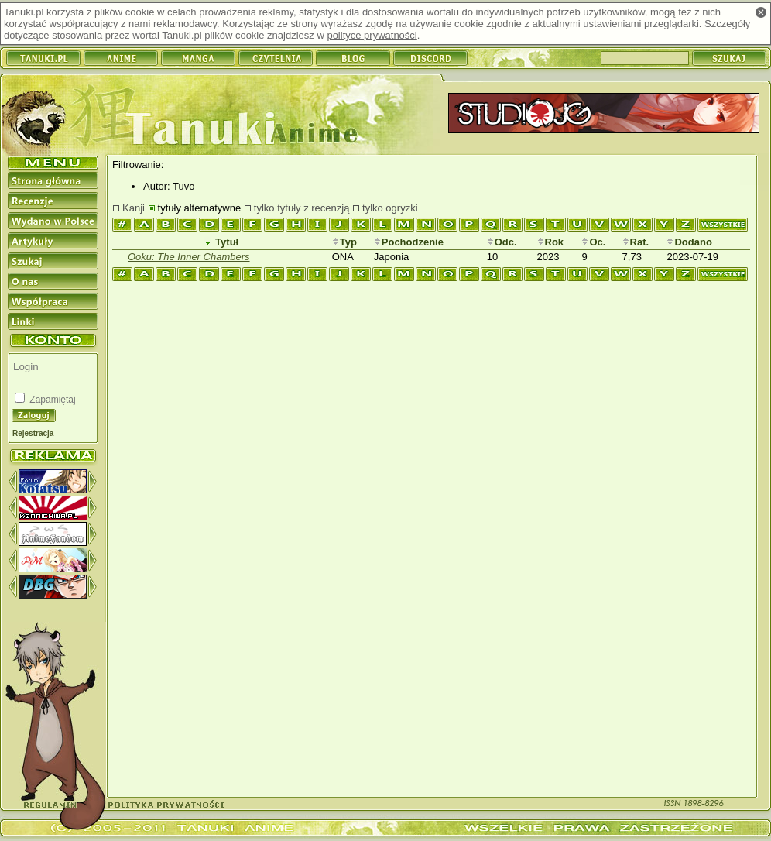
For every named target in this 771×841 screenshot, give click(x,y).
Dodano (688, 242)
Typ (344, 242)
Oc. (593, 242)
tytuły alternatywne (200, 208)
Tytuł (221, 242)
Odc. (502, 242)
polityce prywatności (371, 35)
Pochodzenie (409, 242)
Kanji (133, 208)
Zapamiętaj (51, 399)
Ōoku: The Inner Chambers (189, 257)
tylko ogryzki (390, 208)
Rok (550, 242)
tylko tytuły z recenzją (302, 208)
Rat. (635, 242)
